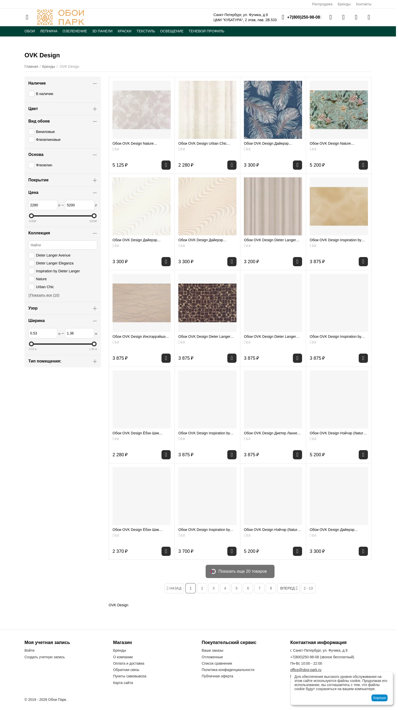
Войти (29, 650)
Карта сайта (123, 683)
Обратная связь (126, 670)
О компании (123, 657)
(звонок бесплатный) (322, 657)
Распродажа (322, 4)
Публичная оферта (217, 676)
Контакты (363, 4)
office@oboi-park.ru (305, 670)
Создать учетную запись (44, 657)
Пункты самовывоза (129, 676)
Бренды (344, 4)
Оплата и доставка (128, 663)
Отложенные (212, 657)
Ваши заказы (212, 650)
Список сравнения (217, 663)
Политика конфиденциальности (228, 670)
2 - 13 (308, 588)
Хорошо (379, 698)
